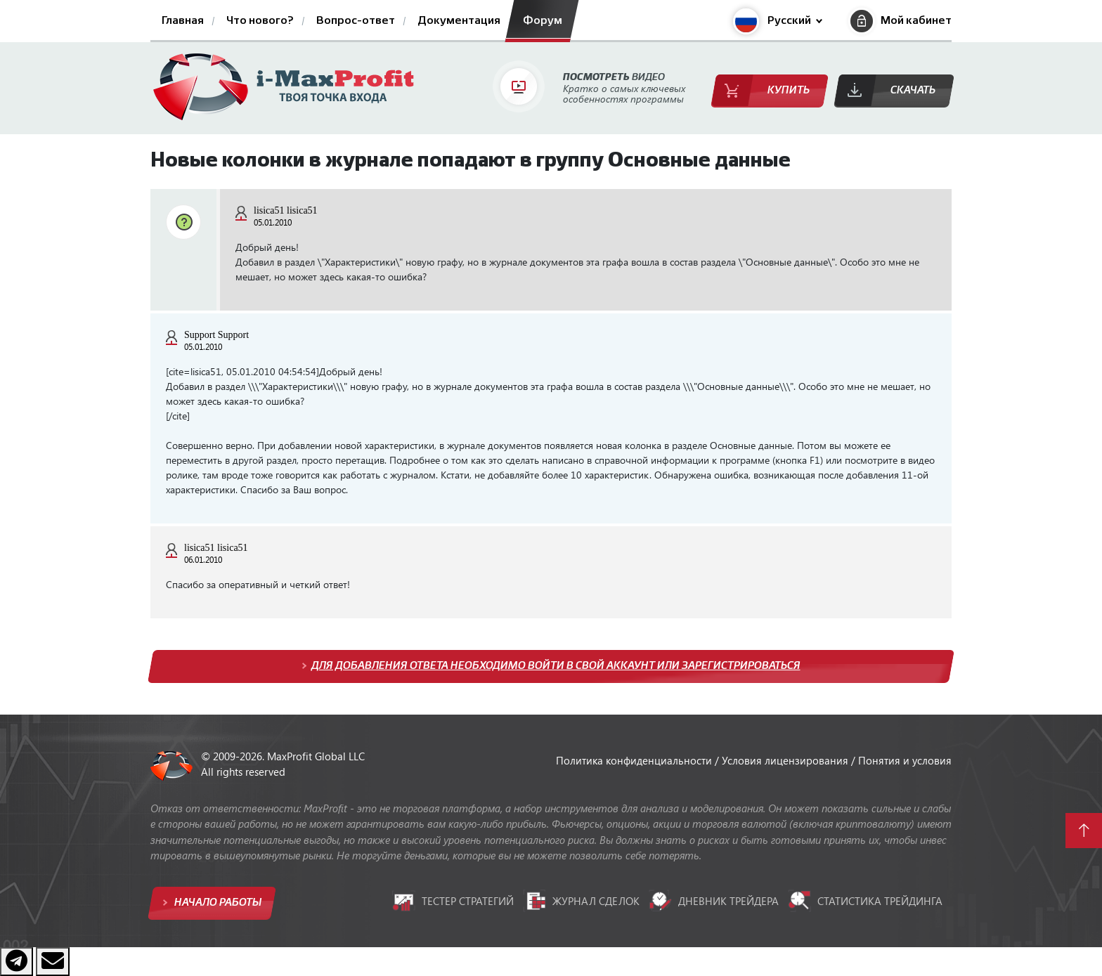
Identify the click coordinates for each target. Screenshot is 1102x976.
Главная (183, 21)
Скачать (912, 90)
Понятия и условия (905, 760)
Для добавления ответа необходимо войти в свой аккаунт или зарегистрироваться (555, 666)
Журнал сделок (581, 901)
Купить (788, 90)
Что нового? (260, 21)
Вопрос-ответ (355, 21)
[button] (778, 21)
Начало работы (216, 902)
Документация (458, 21)
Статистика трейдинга (865, 901)
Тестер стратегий (453, 900)
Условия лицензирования (786, 760)
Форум (542, 21)
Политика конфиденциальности (635, 760)
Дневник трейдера (714, 900)
